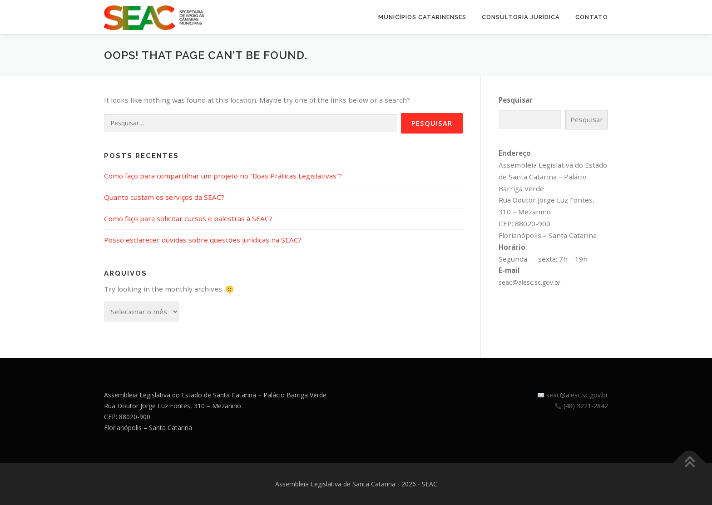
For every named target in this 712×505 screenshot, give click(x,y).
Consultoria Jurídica (521, 17)
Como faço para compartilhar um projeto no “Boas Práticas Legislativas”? (223, 175)
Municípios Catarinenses (422, 17)
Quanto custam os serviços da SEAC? (164, 197)
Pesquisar (516, 99)
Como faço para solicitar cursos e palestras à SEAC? (188, 218)
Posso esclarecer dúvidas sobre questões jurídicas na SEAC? (203, 239)
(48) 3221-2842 (586, 405)
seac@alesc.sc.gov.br (529, 282)
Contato (591, 17)
